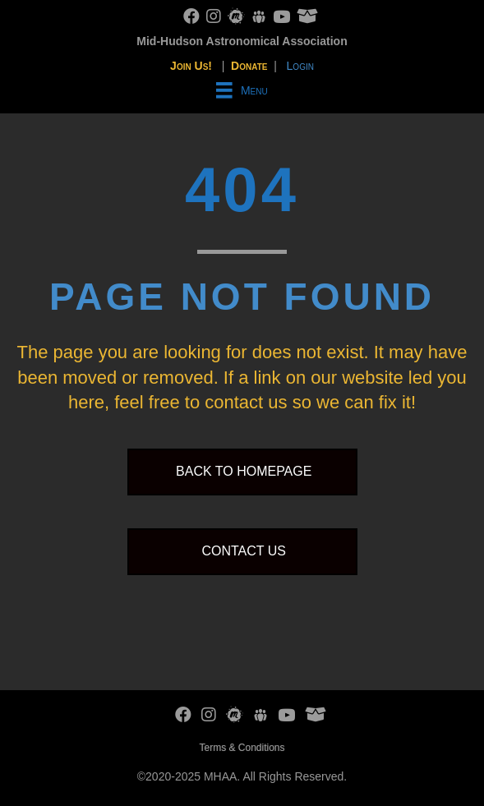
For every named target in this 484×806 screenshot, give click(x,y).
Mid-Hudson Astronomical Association (241, 41)
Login (300, 65)
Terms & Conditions (241, 747)
